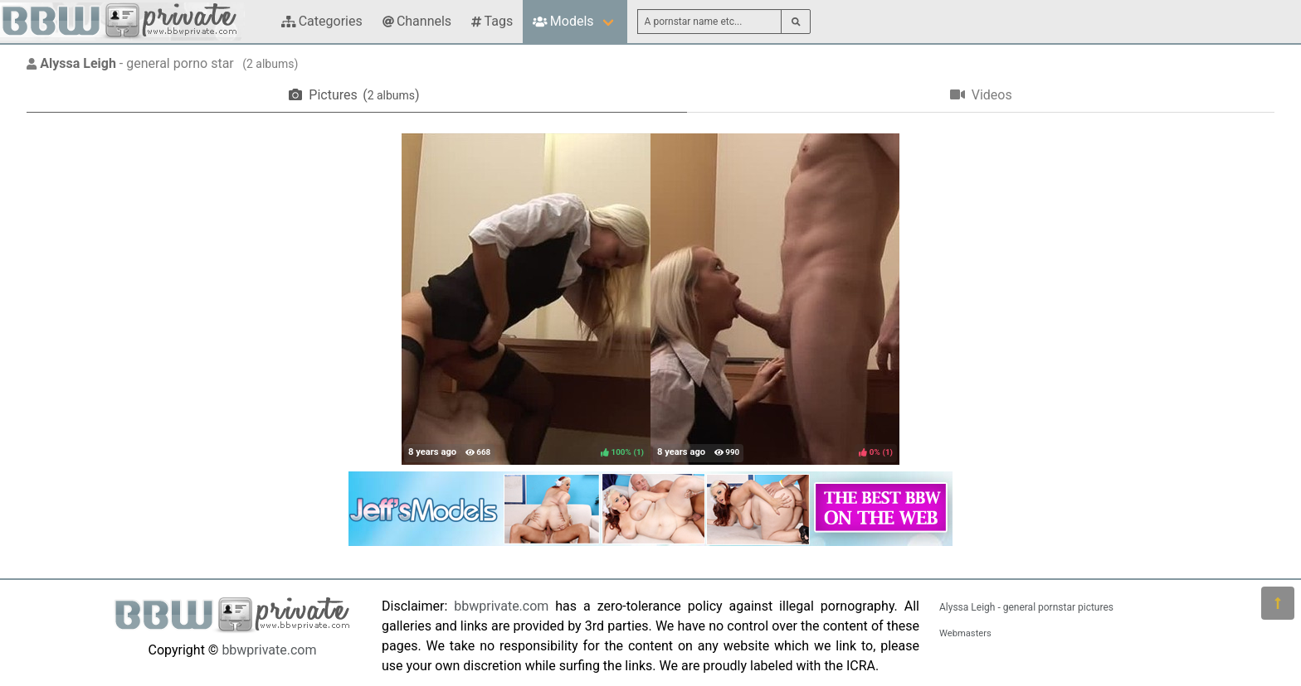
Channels (417, 21)
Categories (322, 21)
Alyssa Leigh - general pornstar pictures (1026, 607)
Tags (492, 21)
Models (563, 21)
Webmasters (965, 633)
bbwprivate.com (269, 650)
